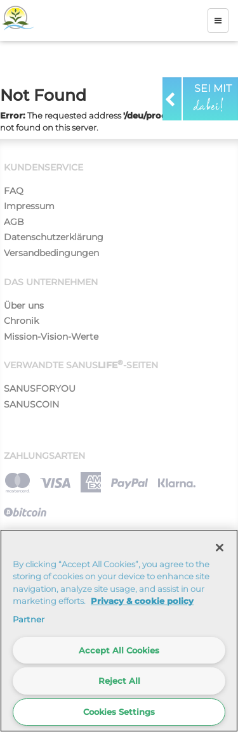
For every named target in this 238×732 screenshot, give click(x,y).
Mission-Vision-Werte (51, 336)
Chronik (21, 320)
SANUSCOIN (31, 404)
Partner (28, 619)
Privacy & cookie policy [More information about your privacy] (142, 601)
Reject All (119, 681)
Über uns (24, 305)
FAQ (13, 190)
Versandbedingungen (51, 253)
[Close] (220, 548)
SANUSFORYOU (40, 388)
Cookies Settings (119, 712)
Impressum (29, 206)
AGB (14, 222)
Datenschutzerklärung (53, 237)
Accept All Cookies (119, 650)
